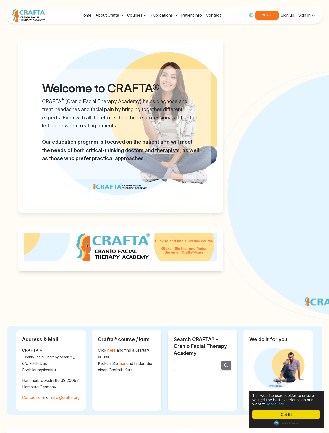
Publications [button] (162, 15)
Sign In (305, 15)
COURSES (266, 15)
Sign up (287, 15)
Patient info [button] (191, 15)
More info (274, 403)
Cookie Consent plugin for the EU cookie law (285, 424)
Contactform (33, 397)
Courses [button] (135, 15)
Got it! (286, 415)
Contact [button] (213, 15)
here (111, 350)
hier (122, 363)
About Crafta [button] (107, 15)
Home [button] (85, 15)
